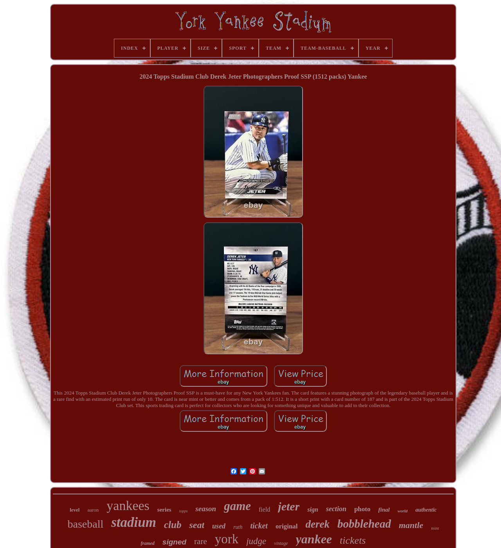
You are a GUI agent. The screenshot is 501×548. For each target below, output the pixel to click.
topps (183, 511)
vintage (281, 543)
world (403, 510)
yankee (314, 539)
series (164, 510)
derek (318, 524)
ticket (258, 525)
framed (148, 543)
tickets (353, 540)
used (218, 526)
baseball (85, 524)
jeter (288, 506)
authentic (425, 510)
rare (200, 541)
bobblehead (364, 523)
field (264, 509)
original (287, 526)
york (227, 539)
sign (312, 509)
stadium (133, 522)
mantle (411, 525)
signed (174, 542)
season (205, 509)
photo (362, 509)
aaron (93, 510)
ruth (237, 527)
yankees (128, 505)
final (383, 510)
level (74, 510)
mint (435, 528)
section (336, 509)
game (237, 506)
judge (256, 541)
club (172, 524)
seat (196, 525)
